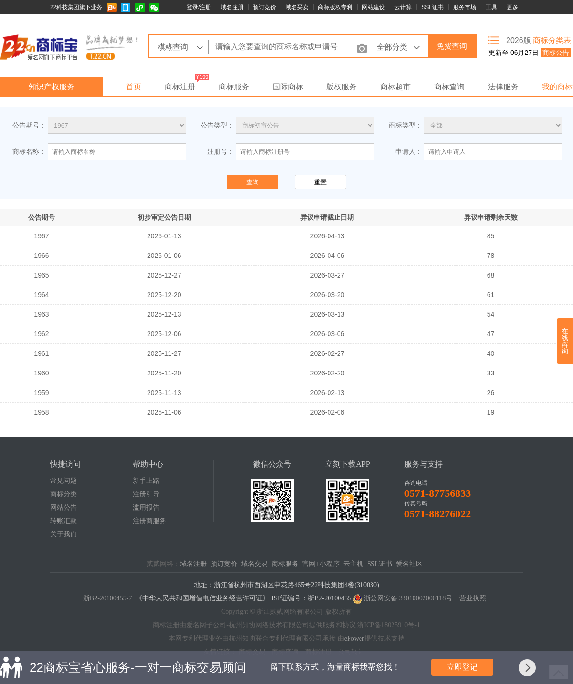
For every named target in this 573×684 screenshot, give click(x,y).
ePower (354, 638)
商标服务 (234, 87)
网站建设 (373, 7)
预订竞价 (264, 7)
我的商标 (557, 87)
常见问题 (63, 480)
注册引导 (146, 494)
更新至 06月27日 (529, 52)
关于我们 (63, 534)
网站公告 (63, 507)
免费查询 (451, 46)
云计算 (403, 7)
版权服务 (341, 87)
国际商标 (288, 87)
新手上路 (146, 480)
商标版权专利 (335, 7)
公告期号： (29, 125)
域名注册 (232, 7)
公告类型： (217, 125)
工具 (491, 7)
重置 (320, 182)
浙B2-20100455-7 (107, 598)
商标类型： (405, 125)
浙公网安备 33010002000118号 (408, 598)
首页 (133, 87)
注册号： (220, 151)
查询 (252, 182)
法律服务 (503, 87)
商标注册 (180, 87)
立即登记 (462, 667)
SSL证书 (432, 7)
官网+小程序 (321, 563)
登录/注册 (199, 7)
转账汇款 (63, 520)
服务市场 (464, 7)
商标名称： (29, 151)
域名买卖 (297, 7)
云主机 (353, 563)
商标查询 (449, 87)
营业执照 (472, 598)
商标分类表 (552, 40)
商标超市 (395, 87)
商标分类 (63, 494)
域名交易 (254, 563)
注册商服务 (149, 520)
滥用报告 (146, 507)
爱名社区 (409, 563)
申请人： (408, 151)
